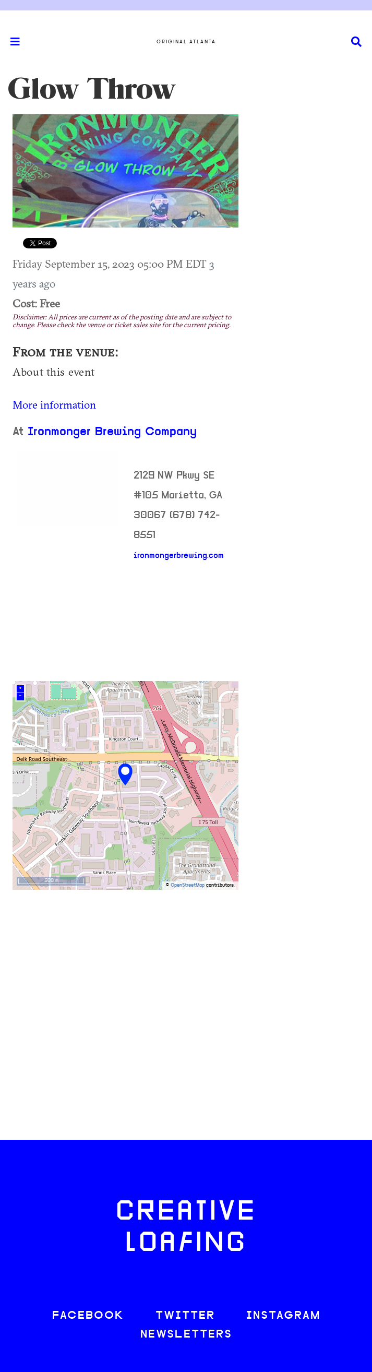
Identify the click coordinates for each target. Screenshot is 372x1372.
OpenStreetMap (188, 885)
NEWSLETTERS (186, 1335)
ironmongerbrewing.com (179, 556)
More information (54, 404)
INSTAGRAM (283, 1316)
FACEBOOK (88, 1316)
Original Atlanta (186, 41)
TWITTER (185, 1316)
